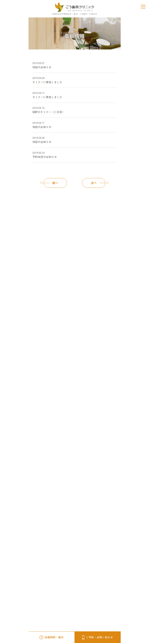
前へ (51, 183)
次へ (98, 183)
